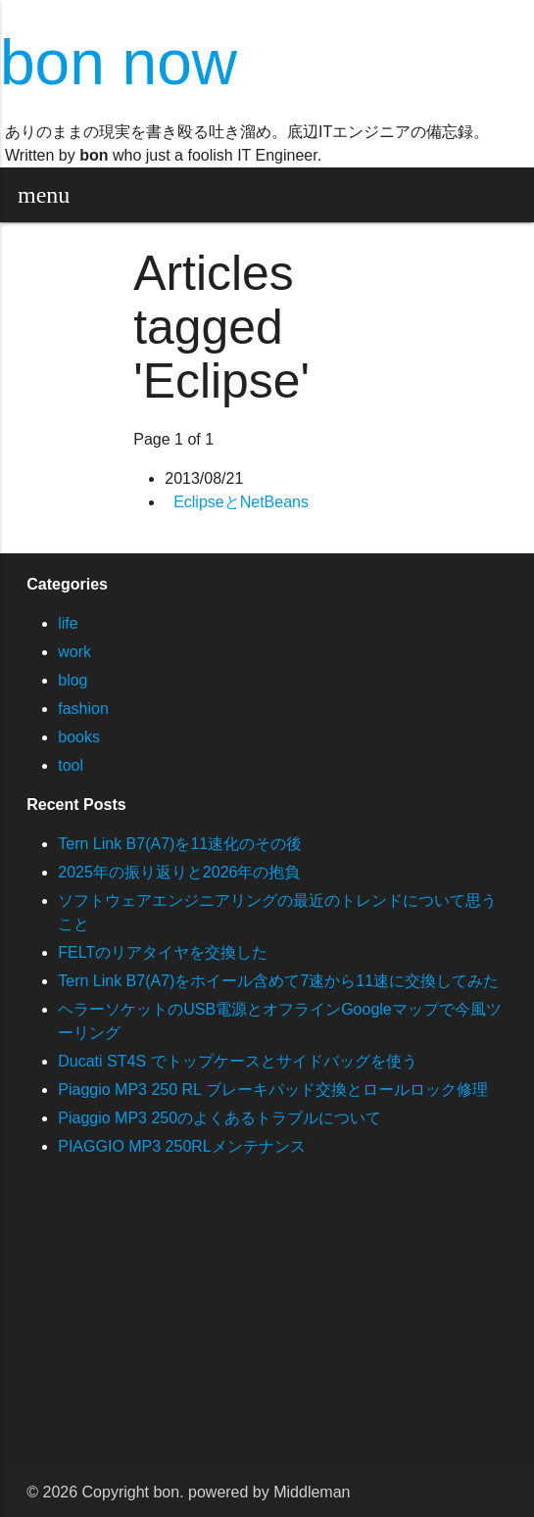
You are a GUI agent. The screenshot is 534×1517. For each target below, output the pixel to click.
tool (70, 765)
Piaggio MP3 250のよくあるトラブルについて (219, 1118)
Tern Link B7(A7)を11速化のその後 (180, 843)
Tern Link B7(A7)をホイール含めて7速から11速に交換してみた (278, 980)
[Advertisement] (267, 1331)
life (67, 623)
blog (72, 680)
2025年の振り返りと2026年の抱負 (179, 872)
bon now (118, 62)
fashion (83, 708)
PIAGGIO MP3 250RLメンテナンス (182, 1146)
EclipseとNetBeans (241, 502)
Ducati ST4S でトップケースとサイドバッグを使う (237, 1061)
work (74, 651)
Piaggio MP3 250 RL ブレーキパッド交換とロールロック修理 (273, 1089)
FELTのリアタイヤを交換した (162, 952)
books (79, 737)
